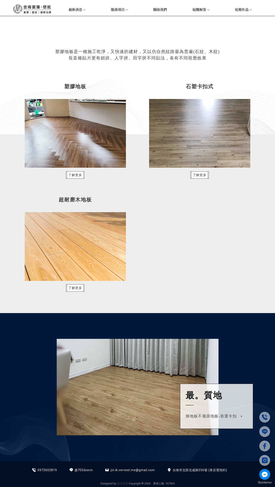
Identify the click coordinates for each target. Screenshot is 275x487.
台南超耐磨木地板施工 (198, 475)
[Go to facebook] (264, 474)
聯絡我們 (160, 9)
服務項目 (119, 9)
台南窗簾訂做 (142, 475)
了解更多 (77, 175)
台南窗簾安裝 (85, 475)
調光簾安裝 (123, 475)
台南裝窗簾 (105, 475)
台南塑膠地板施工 (167, 475)
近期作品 (243, 9)
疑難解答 (200, 9)
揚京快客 (122, 483)
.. (151, 483)
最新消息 (77, 9)
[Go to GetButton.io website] (265, 482)
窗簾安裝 (67, 475)
